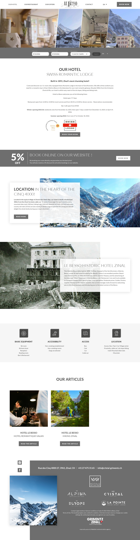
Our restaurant (31, 4)
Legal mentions (80, 511)
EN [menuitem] (104, 4)
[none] (105, 4)
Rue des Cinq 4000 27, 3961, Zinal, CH (56, 468)
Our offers (50, 4)
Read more (21, 216)
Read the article (29, 444)
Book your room (70, 134)
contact (89, 4)
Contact (73, 511)
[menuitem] (105, 4)
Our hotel (12, 4)
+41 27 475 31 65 (86, 468)
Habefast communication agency (101, 529)
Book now (124, 4)
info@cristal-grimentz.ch (110, 468)
